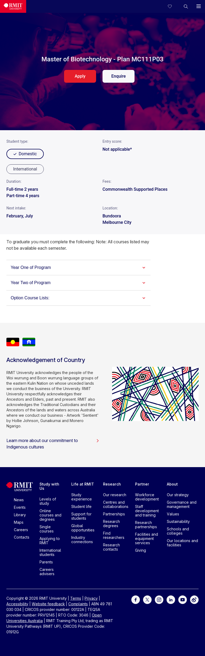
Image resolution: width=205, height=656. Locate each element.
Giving (140, 550)
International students (50, 552)
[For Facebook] (135, 599)
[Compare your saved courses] (173, 6)
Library (20, 514)
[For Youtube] (182, 599)
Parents (46, 562)
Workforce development (147, 496)
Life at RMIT (82, 484)
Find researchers (113, 535)
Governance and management (181, 504)
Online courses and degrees (50, 515)
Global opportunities (82, 527)
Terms (75, 598)
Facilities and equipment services (146, 538)
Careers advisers (47, 571)
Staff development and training (147, 510)
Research (112, 484)
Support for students (81, 516)
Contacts (21, 537)
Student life (81, 506)
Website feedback (48, 604)
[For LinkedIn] (171, 599)
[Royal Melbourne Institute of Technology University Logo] (13, 6)
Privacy (91, 598)
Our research (114, 494)
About (172, 484)
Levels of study (48, 501)
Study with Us (49, 486)
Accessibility (17, 604)
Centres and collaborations (115, 504)
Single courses (47, 528)
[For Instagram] (159, 599)
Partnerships (114, 514)
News (19, 500)
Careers (21, 529)
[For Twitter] (147, 599)
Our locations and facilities (182, 542)
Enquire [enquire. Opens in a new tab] (118, 76)
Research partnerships (146, 524)
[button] (185, 6)
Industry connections (82, 539)
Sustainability (178, 521)
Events (20, 507)
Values (173, 514)
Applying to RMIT (50, 540)
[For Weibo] (194, 599)
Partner (142, 484)
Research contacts (111, 547)
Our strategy (178, 494)
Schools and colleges (178, 531)
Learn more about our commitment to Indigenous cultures (52, 444)
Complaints (78, 604)
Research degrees (111, 523)
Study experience (81, 496)
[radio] (25, 169)
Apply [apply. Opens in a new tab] (80, 76)
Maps (18, 522)
